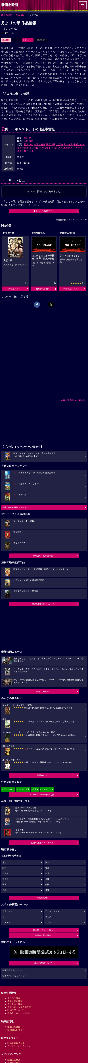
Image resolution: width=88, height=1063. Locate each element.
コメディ (6, 922)
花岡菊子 (80, 147)
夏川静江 (28, 144)
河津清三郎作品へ (71, 289)
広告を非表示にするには (73, 399)
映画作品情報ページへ (12, 970)
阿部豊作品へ (14, 289)
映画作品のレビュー (17, 1010)
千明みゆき (79, 144)
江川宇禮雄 (23, 147)
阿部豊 (27, 138)
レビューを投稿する (43, 211)
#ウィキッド (22, 789)
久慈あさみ (57, 147)
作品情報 (19, 15)
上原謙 (59, 144)
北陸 (47, 879)
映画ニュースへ (43, 691)
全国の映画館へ (43, 898)
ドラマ (5, 33)
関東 (47, 862)
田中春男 (68, 144)
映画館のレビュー (16, 1029)
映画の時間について (43, 963)
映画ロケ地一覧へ (43, 935)
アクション (7, 911)
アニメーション (52, 911)
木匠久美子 (69, 147)
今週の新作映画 (15, 1001)
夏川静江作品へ (43, 289)
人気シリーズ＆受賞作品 (19, 1007)
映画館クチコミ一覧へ (43, 930)
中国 (4, 884)
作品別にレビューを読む (19, 1013)
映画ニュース (13, 1059)
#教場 (34, 789)
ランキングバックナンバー (20, 1046)
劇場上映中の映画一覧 (43, 556)
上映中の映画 (13, 998)
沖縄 (47, 890)
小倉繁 (30, 151)
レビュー (27, 40)
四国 (47, 884)
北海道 (5, 873)
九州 (4, 890)
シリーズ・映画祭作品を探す (43, 794)
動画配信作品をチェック (43, 604)
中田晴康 (28, 141)
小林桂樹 (33, 147)
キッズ (48, 917)
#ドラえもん (7, 789)
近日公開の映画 (15, 1004)
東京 (4, 862)
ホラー (48, 922)
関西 (4, 868)
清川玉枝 (21, 151)
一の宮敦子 (45, 147)
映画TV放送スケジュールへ (43, 843)
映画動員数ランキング (18, 1043)
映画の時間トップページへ (14, 976)
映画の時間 (6, 15)
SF (3, 917)
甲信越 (5, 879)
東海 (47, 868)
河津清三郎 (39, 144)
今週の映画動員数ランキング (15, 507)
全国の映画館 (13, 1026)
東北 (47, 873)
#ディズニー (45, 789)
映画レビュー (43, 775)
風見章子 (50, 144)
